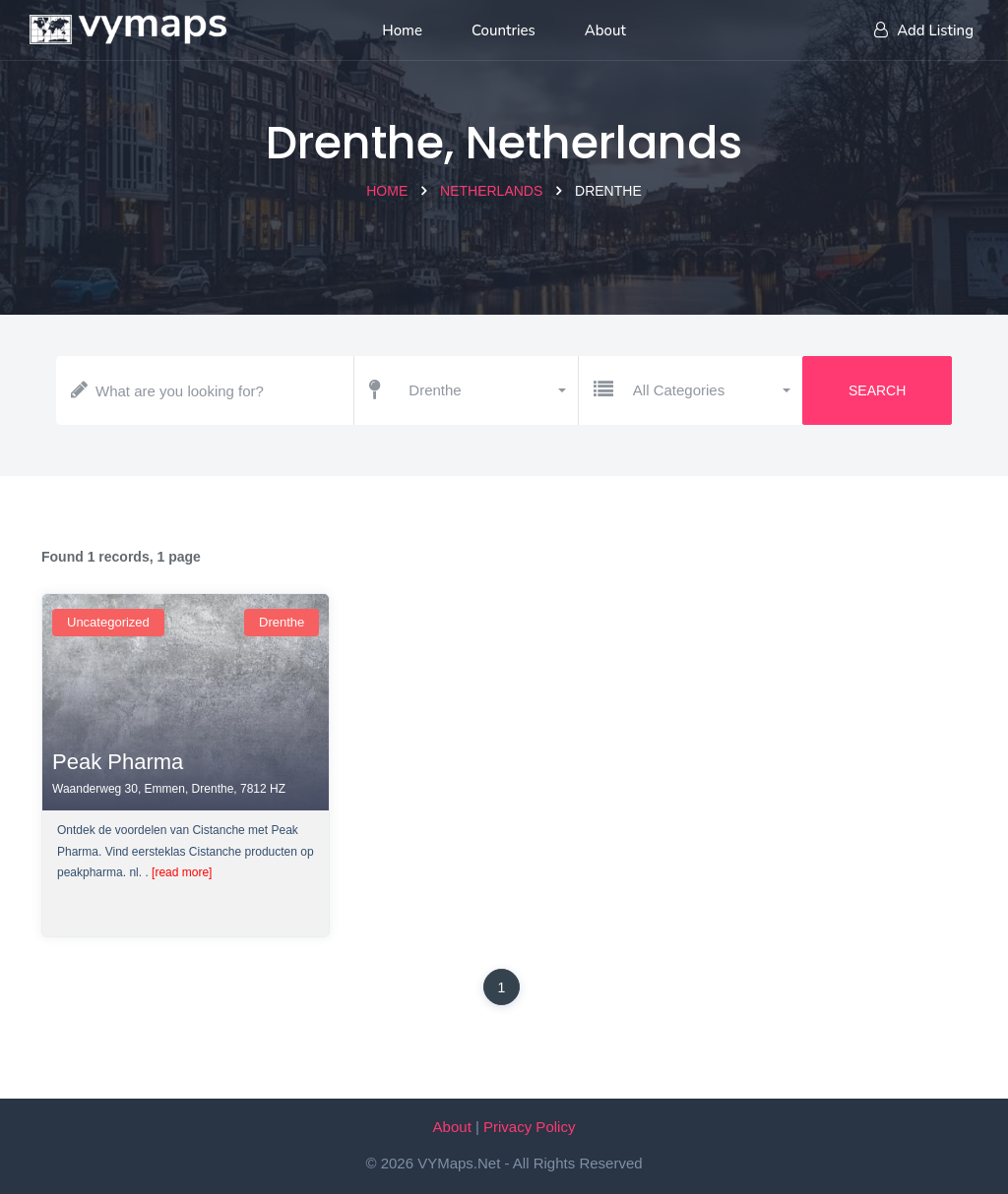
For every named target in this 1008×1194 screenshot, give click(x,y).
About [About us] (605, 30)
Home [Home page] (402, 30)
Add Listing (924, 30)
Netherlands (491, 191)
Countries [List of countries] (504, 30)
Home (387, 191)
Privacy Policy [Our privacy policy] (529, 1126)
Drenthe (281, 622)
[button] (486, 390)
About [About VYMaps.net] (452, 1126)
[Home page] (128, 24)
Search (877, 390)
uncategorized (108, 622)
